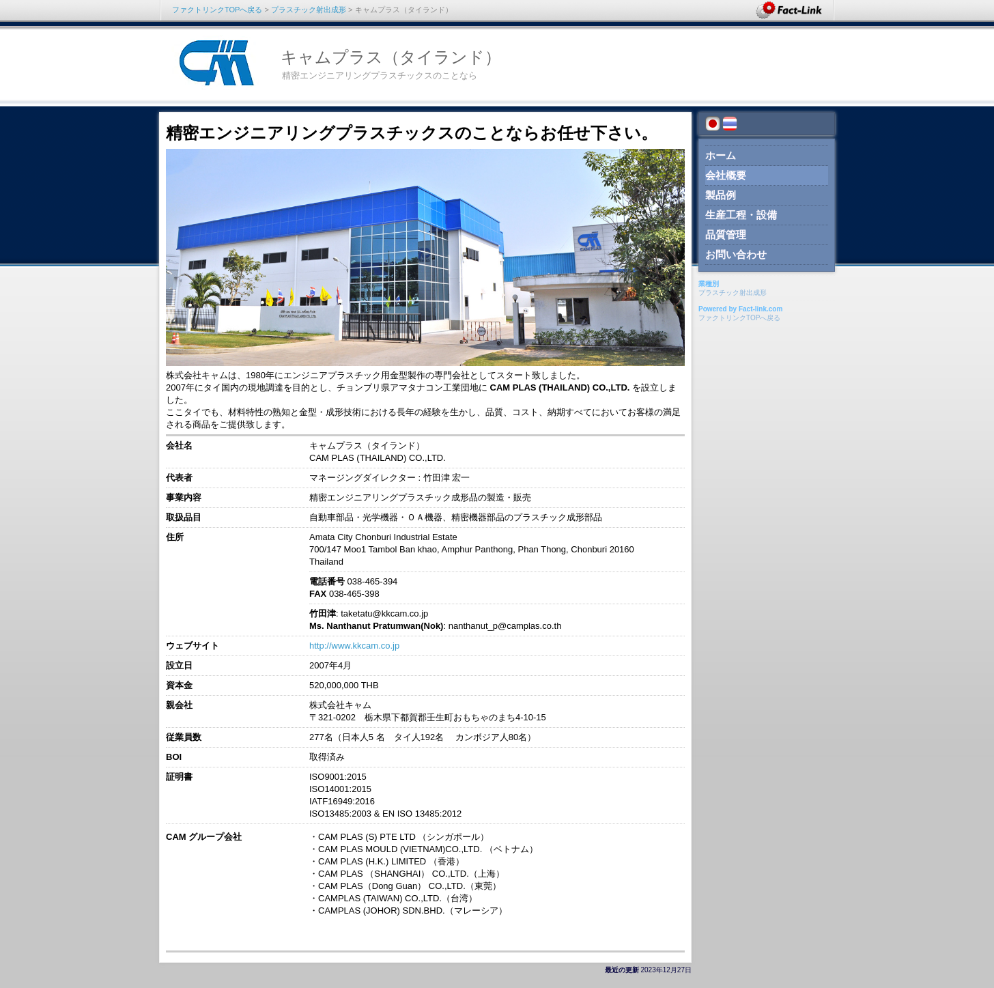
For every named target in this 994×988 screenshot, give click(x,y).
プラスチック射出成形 (308, 9)
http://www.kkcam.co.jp (354, 645)
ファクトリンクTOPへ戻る (217, 9)
